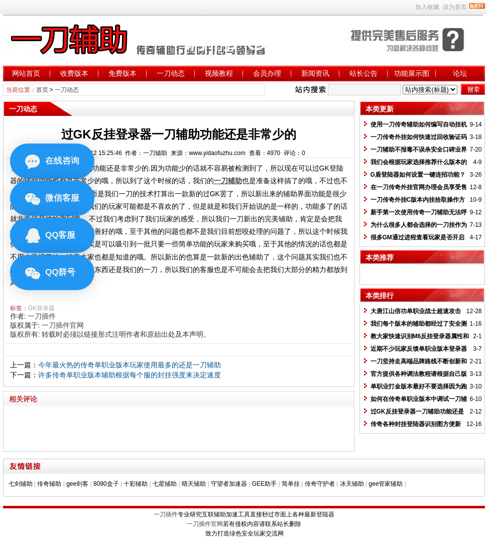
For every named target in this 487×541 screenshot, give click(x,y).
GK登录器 (41, 308)
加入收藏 (427, 7)
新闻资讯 (315, 73)
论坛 (460, 73)
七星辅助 (165, 483)
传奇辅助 (49, 483)
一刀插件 (42, 316)
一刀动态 (171, 73)
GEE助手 (264, 483)
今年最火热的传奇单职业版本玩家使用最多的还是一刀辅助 (129, 365)
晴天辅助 (194, 483)
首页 (42, 89)
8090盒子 (106, 483)
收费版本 (74, 73)
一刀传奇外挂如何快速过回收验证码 (419, 137)
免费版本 (122, 73)
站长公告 (363, 73)
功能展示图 (411, 73)
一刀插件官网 (63, 325)
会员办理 (267, 73)
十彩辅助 (136, 483)
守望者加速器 (229, 483)
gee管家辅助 (386, 483)
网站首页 (26, 73)
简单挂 (291, 483)
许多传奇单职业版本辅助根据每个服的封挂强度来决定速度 (129, 375)
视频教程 (219, 73)
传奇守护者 (320, 483)
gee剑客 (77, 483)
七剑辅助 (21, 483)
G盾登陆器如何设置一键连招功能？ (418, 174)
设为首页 (455, 7)
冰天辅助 (352, 483)
